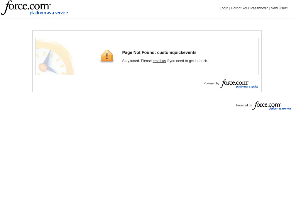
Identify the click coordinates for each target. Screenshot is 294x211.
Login (224, 8)
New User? (279, 8)
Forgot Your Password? (249, 8)
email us (159, 61)
